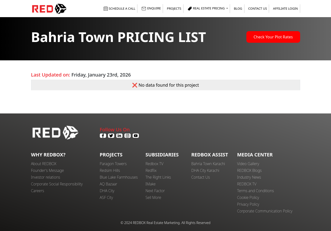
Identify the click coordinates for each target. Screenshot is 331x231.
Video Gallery (248, 163)
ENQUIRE (151, 8)
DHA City (107, 190)
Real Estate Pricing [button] (206, 8)
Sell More (153, 197)
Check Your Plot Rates (273, 37)
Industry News (249, 177)
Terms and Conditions (255, 190)
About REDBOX (43, 163)
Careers (37, 190)
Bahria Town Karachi (208, 163)
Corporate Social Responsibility (57, 184)
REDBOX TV (247, 184)
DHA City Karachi (205, 170)
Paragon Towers (113, 163)
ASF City (106, 197)
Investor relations (45, 177)
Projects (174, 8)
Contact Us (257, 8)
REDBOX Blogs (249, 170)
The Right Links (158, 177)
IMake (151, 184)
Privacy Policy (248, 204)
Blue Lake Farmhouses (119, 177)
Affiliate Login (285, 8)
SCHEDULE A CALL (119, 8)
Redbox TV (154, 163)
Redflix (151, 170)
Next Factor (155, 190)
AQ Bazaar (108, 184)
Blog (238, 8)
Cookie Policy (248, 197)
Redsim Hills (110, 170)
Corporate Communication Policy (264, 211)
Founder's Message (47, 170)
